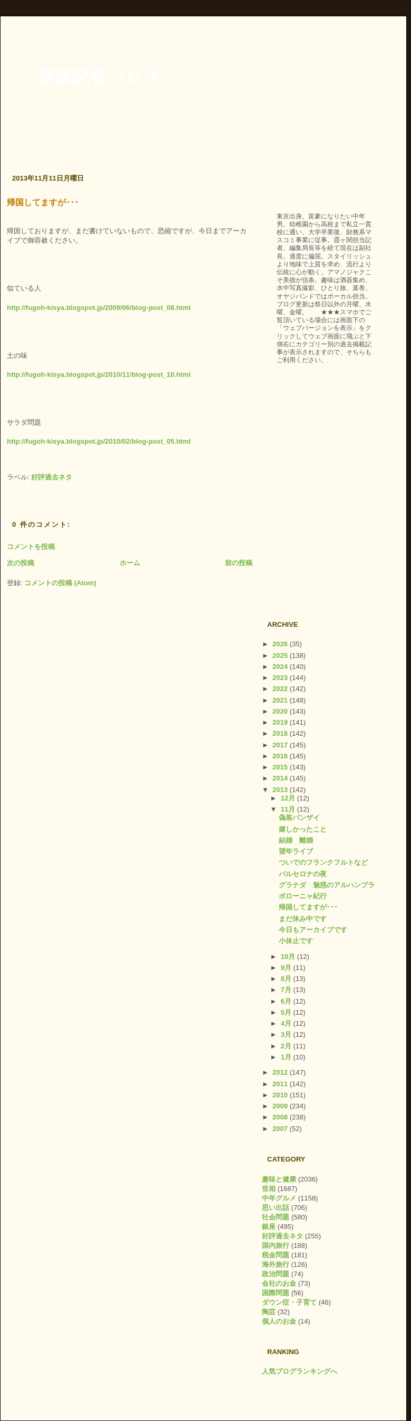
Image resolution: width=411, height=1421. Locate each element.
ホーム (130, 563)
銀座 (269, 1226)
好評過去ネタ (51, 477)
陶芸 (269, 1312)
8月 (287, 979)
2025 (281, 655)
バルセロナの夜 (303, 874)
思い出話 (275, 1208)
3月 (287, 1034)
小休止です (296, 941)
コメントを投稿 (31, 547)
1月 (287, 1057)
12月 (289, 798)
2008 (281, 1117)
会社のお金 (279, 1283)
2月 (287, 1046)
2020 (281, 711)
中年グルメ (279, 1198)
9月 (287, 968)
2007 (281, 1129)
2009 (281, 1106)
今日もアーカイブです (313, 930)
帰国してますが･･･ (43, 202)
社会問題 (275, 1217)
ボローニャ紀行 (303, 896)
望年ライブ (296, 851)
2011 (281, 1084)
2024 (281, 667)
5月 (287, 1012)
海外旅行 (275, 1264)
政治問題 (275, 1274)
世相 (269, 1189)
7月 (287, 990)
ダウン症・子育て (289, 1302)
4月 (287, 1023)
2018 (281, 733)
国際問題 (275, 1293)
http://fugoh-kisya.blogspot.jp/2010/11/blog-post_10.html (99, 374)
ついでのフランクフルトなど (323, 862)
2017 (281, 745)
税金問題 (275, 1255)
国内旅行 (275, 1245)
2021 (281, 700)
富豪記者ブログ (99, 77)
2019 (281, 722)
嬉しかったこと (303, 829)
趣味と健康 (279, 1179)
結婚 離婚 (296, 840)
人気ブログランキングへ (299, 1371)
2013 (281, 790)
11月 (289, 809)
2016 (281, 756)
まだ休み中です (303, 919)
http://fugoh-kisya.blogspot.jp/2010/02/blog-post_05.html (99, 441)
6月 (287, 1001)
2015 (281, 767)
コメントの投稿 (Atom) (60, 583)
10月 (289, 956)
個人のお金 (279, 1321)
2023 (281, 678)
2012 (281, 1072)
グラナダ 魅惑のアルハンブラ (327, 885)
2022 (281, 689)
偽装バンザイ (299, 818)
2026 (281, 644)
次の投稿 (20, 563)
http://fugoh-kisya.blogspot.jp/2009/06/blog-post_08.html (99, 308)
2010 (281, 1095)
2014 (281, 778)
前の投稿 (238, 563)
